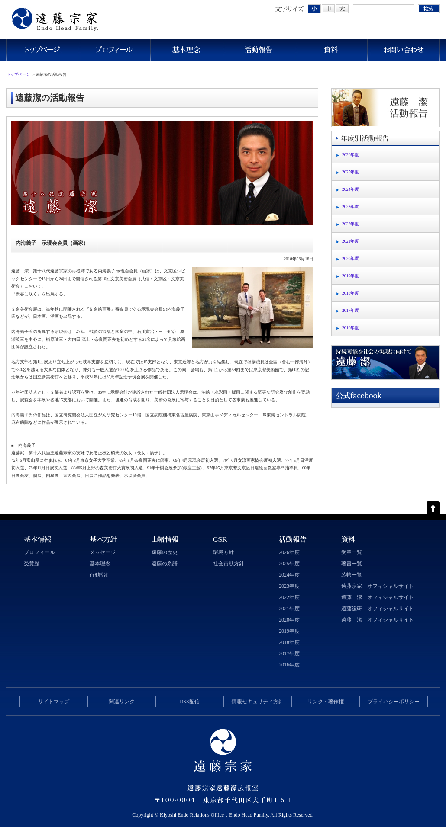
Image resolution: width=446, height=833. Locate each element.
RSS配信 (189, 701)
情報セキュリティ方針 (258, 701)
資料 (331, 50)
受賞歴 (31, 564)
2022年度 (350, 223)
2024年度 (350, 189)
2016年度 (350, 327)
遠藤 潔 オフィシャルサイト (377, 597)
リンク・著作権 (325, 701)
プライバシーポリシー (394, 701)
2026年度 (350, 154)
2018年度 (350, 293)
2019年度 (350, 275)
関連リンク (122, 701)
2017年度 (350, 310)
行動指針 (100, 575)
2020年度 (350, 258)
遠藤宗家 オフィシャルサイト (377, 586)
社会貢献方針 (228, 564)
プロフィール (114, 50)
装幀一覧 (351, 575)
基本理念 (186, 50)
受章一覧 (351, 552)
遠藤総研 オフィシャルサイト (377, 609)
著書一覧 (351, 564)
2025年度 (350, 172)
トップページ (42, 50)
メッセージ (103, 552)
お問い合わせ (403, 50)
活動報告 (259, 50)
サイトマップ (53, 701)
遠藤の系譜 (165, 564)
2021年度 (350, 241)
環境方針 (223, 552)
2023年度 (350, 206)
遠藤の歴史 (165, 552)
